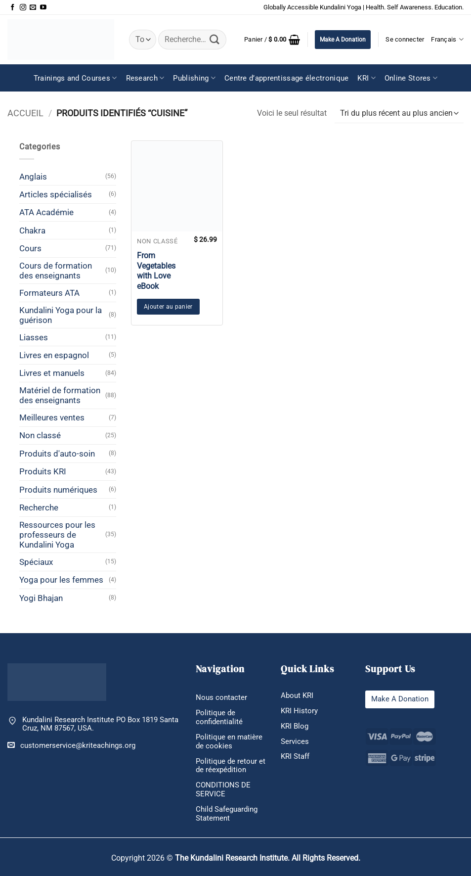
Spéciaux (36, 562)
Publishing (194, 78)
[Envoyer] (214, 39)
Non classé (40, 435)
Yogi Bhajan (41, 598)
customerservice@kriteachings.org (71, 745)
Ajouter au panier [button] (168, 306)
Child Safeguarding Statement (226, 814)
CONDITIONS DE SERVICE (223, 789)
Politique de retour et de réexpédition (230, 766)
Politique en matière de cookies (229, 741)
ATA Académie (46, 212)
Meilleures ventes (52, 417)
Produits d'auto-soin (57, 454)
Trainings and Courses (75, 78)
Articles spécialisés (55, 194)
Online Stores (411, 78)
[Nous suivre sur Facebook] (12, 7)
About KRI (297, 695)
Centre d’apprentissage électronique (286, 78)
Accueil (25, 113)
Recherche (38, 507)
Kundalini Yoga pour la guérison (60, 315)
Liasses (33, 337)
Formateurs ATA (49, 293)
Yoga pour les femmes (61, 580)
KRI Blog (294, 726)
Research (145, 78)
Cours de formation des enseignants (55, 270)
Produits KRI (42, 471)
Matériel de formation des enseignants (59, 395)
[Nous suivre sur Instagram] (23, 7)
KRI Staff (295, 756)
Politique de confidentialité (219, 717)
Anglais (33, 177)
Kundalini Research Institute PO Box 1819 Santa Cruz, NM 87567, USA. (100, 724)
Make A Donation (343, 39)
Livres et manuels (52, 373)
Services (295, 741)
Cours (30, 248)
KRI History (299, 710)
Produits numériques (58, 490)
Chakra (32, 230)
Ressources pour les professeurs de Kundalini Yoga (57, 535)
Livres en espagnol (54, 355)
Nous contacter (221, 697)
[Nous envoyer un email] (33, 7)
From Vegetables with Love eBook (156, 271)
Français (447, 39)
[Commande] (399, 113)
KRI (366, 78)
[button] (272, 39)
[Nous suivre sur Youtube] (43, 7)
